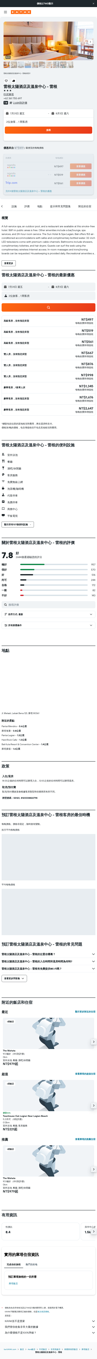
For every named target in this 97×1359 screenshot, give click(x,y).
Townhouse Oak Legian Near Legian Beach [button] (25, 1062)
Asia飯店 (31, 1296)
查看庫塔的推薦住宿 (85, 1085)
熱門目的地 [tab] (31, 1211)
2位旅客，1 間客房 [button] (17, 121)
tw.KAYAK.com (10, 1296)
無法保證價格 (43, 1258)
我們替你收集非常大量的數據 (50, 1273)
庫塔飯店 (13, 1230)
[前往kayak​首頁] (21, 12)
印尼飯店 (43, 1296)
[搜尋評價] (51, 604)
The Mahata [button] (9, 997)
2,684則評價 (20, 102)
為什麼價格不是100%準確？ (50, 1279)
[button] (93, 3)
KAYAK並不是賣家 (50, 1268)
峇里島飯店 (55, 1296)
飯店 (22, 1296)
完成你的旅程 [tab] (14, 1211)
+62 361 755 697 (13, 98)
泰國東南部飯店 (71, 1296)
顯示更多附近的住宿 (85, 958)
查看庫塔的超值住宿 (85, 1020)
